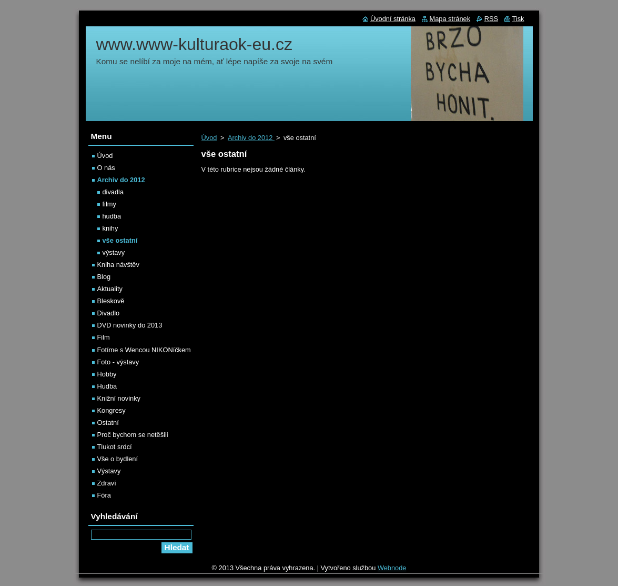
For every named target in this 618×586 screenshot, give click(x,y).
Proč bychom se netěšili (132, 435)
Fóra (104, 495)
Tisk (518, 19)
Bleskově (111, 301)
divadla (113, 192)
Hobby (107, 374)
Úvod (209, 138)
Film (103, 337)
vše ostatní (120, 240)
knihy (110, 228)
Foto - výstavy (118, 362)
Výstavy (109, 471)
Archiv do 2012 (251, 138)
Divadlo (108, 313)
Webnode (392, 568)
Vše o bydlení (117, 459)
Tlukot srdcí (114, 447)
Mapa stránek (450, 19)
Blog (104, 277)
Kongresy (111, 410)
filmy (109, 204)
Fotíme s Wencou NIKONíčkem (144, 350)
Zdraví (106, 483)
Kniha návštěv (118, 265)
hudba (112, 216)
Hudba (107, 386)
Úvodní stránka (393, 19)
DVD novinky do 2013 (130, 325)
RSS (491, 19)
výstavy (114, 252)
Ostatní (108, 422)
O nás (106, 168)
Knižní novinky (119, 398)
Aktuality (110, 289)
